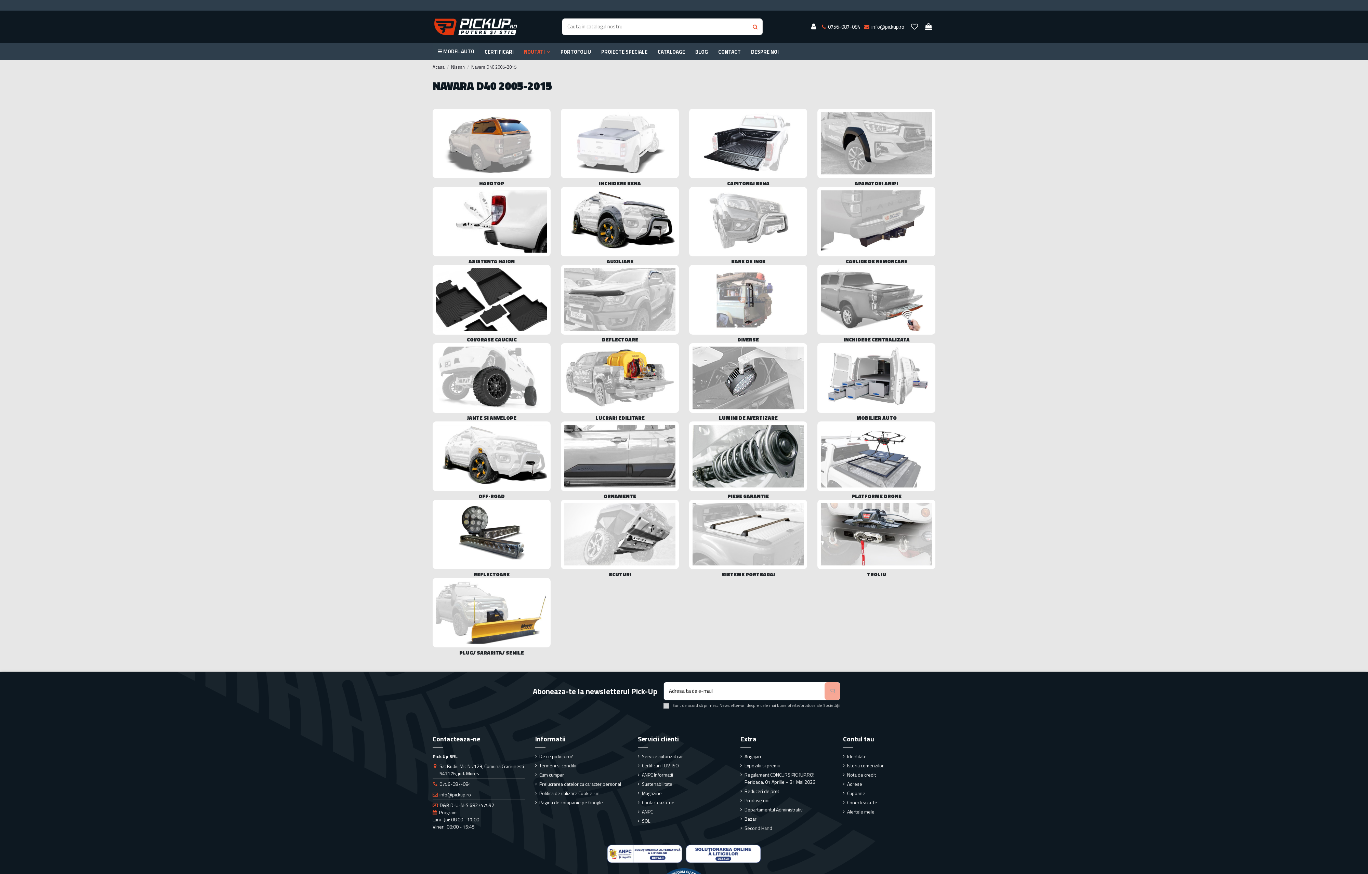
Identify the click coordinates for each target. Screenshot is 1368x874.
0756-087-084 (455, 784)
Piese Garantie (748, 496)
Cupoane (856, 793)
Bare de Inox (748, 261)
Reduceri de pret (762, 791)
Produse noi (757, 800)
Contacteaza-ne (658, 802)
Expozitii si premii (762, 765)
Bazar (751, 818)
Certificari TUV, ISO (660, 765)
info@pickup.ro (455, 794)
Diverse (748, 340)
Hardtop (491, 183)
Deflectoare (620, 340)
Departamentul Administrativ (774, 809)
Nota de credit (861, 774)
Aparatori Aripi (876, 183)
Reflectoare (492, 574)
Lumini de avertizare (748, 418)
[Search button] (755, 26)
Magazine (652, 793)
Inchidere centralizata (876, 340)
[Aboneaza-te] (832, 691)
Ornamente (620, 496)
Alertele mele (860, 811)
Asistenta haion (492, 261)
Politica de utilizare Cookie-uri (569, 793)
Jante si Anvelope (491, 418)
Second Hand (758, 828)
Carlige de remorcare (876, 261)
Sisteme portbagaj (748, 574)
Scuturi (620, 574)
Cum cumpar (551, 774)
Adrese (854, 784)
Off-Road (491, 496)
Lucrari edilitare (620, 418)
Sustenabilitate (657, 784)
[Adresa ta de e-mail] (744, 691)
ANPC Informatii (657, 774)
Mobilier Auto (876, 418)
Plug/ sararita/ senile (491, 653)
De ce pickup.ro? (556, 756)
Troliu (876, 574)
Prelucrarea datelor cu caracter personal (580, 784)
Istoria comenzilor (865, 765)
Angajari (753, 756)
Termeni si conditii (557, 765)
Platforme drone (877, 496)
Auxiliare (620, 261)
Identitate (857, 756)
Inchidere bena (620, 183)
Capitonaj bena (748, 183)
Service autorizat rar (662, 756)
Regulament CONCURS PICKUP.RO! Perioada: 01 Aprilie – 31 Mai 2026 (780, 778)
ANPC (647, 811)
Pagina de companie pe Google (571, 802)
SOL (646, 820)
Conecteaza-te (862, 802)
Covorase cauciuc (492, 340)
